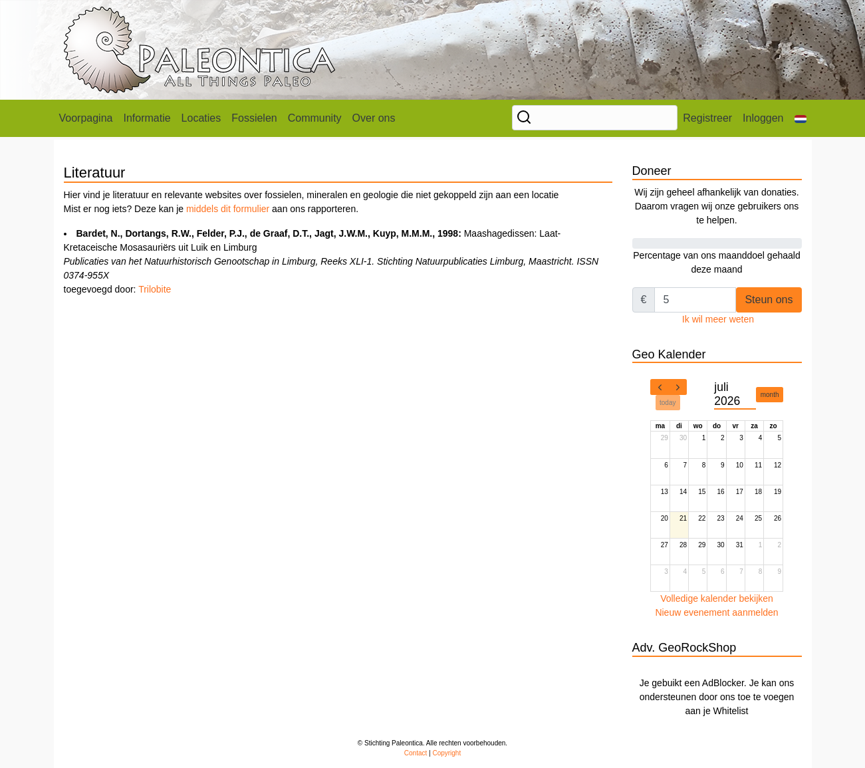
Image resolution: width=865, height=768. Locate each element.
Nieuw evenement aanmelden (716, 612)
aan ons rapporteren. (313, 208)
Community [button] (315, 118)
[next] (677, 387)
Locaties (201, 118)
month (770, 394)
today (668, 402)
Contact (415, 753)
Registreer (707, 118)
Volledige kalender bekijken (716, 598)
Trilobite (154, 289)
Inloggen (763, 118)
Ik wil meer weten (718, 319)
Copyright (446, 753)
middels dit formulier (227, 208)
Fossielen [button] (254, 118)
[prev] (659, 387)
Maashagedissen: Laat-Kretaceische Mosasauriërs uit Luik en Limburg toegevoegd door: (331, 261)
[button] (800, 118)
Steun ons (769, 299)
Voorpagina (86, 118)
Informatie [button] (146, 118)
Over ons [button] (374, 118)
